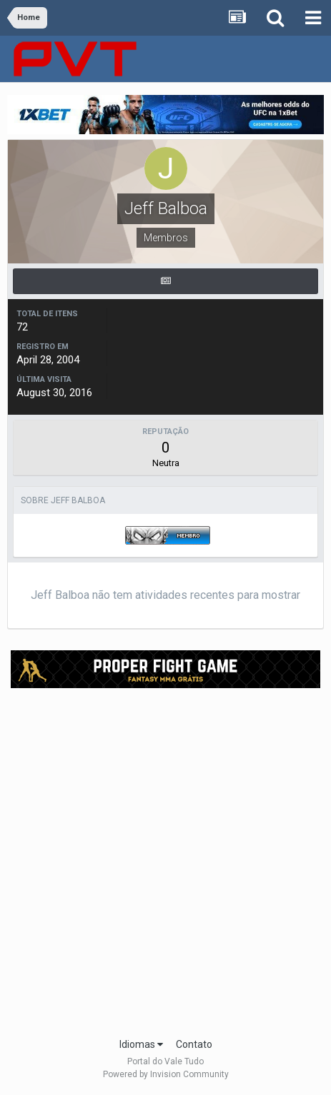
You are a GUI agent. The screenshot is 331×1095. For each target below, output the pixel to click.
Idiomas (141, 1044)
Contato (194, 1044)
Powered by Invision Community (166, 1074)
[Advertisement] (165, 858)
